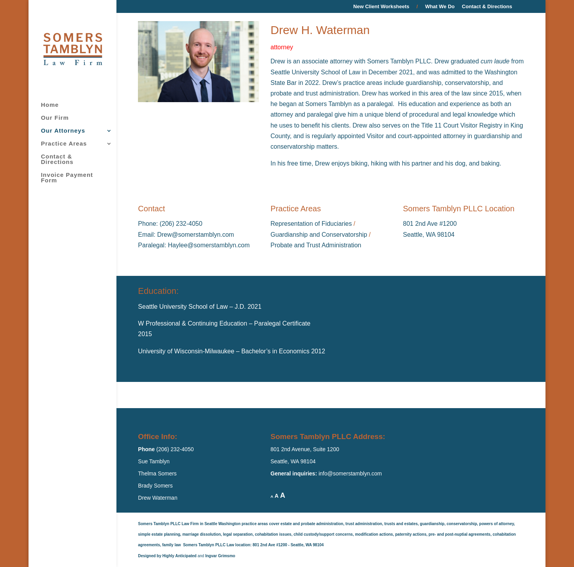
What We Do (440, 6)
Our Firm (55, 118)
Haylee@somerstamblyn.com (209, 245)
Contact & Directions (487, 6)
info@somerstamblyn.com (350, 473)
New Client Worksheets (385, 6)
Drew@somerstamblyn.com (195, 234)
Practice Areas (64, 144)
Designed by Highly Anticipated (167, 556)
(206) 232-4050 (180, 223)
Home (50, 105)
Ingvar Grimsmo (220, 556)
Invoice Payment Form (67, 178)
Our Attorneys (63, 131)
